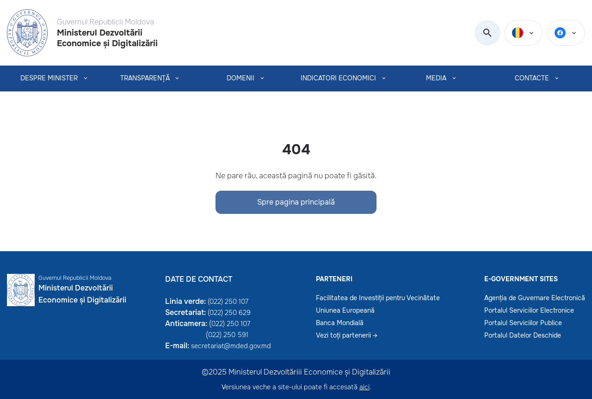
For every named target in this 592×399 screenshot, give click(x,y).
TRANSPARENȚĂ (145, 78)
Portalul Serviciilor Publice (523, 322)
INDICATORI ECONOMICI (338, 78)
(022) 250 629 (229, 312)
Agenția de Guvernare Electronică (534, 298)
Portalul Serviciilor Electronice (529, 310)
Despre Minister (49, 78)
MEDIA (436, 78)
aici (364, 387)
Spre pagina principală (296, 202)
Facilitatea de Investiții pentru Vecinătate (378, 298)
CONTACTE (532, 78)
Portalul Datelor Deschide (522, 335)
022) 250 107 (230, 324)
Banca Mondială (340, 322)
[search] (487, 33)
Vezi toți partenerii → (346, 335)
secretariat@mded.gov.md (231, 346)
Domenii (240, 78)
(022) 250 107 (228, 301)
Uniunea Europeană (345, 310)
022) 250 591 (228, 335)
